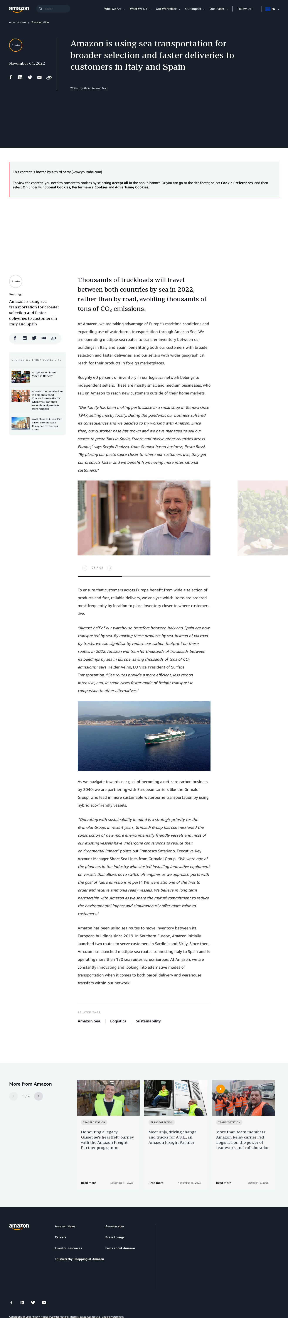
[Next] (109, 568)
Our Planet (217, 8)
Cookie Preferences (113, 1294)
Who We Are (112, 8)
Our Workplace (166, 8)
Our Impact (193, 8)
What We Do (138, 8)
